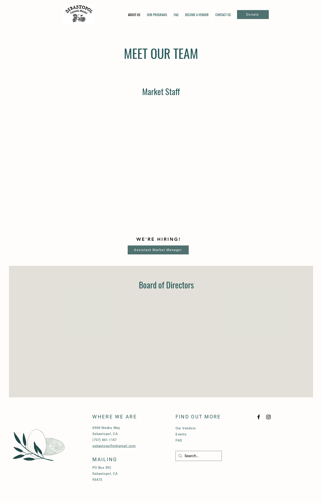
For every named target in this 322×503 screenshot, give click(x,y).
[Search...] (198, 456)
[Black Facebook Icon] (259, 417)
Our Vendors (186, 428)
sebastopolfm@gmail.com (114, 446)
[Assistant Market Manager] (158, 249)
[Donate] (253, 14)
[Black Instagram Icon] (268, 417)
